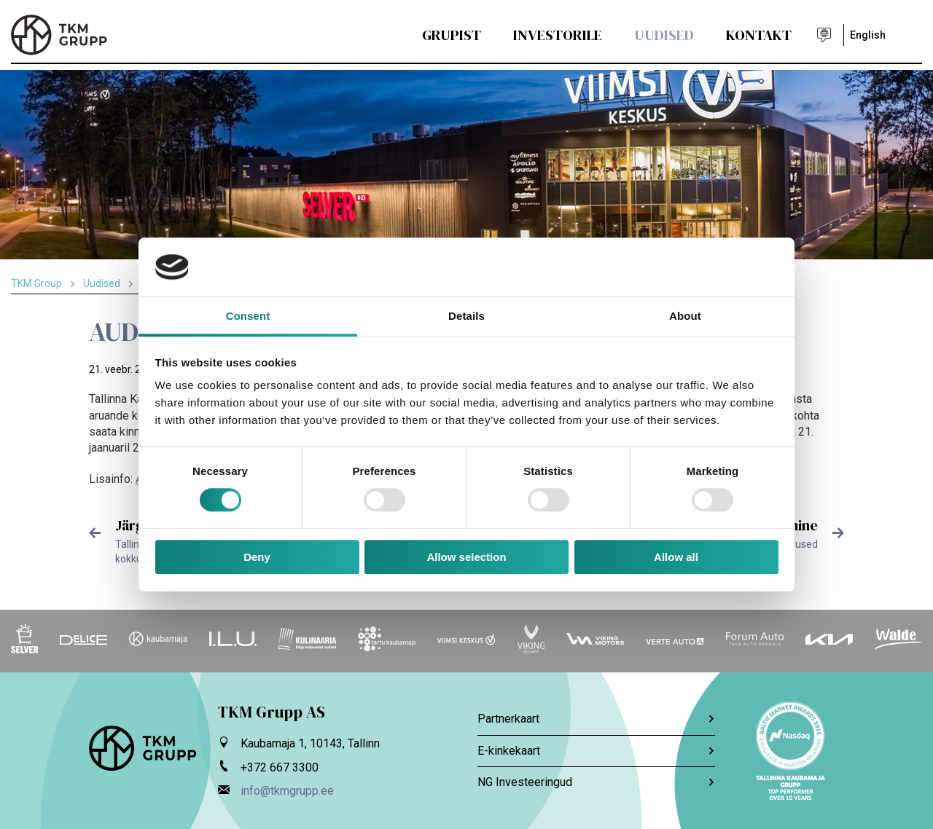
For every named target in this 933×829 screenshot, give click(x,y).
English (868, 35)
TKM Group (36, 283)
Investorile (557, 35)
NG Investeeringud (596, 782)
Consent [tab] (248, 316)
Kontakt (759, 35)
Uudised (664, 35)
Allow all (676, 557)
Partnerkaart (596, 719)
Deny (256, 557)
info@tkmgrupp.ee (287, 791)
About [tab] (685, 316)
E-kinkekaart (596, 751)
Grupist (451, 35)
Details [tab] (466, 316)
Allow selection (466, 557)
